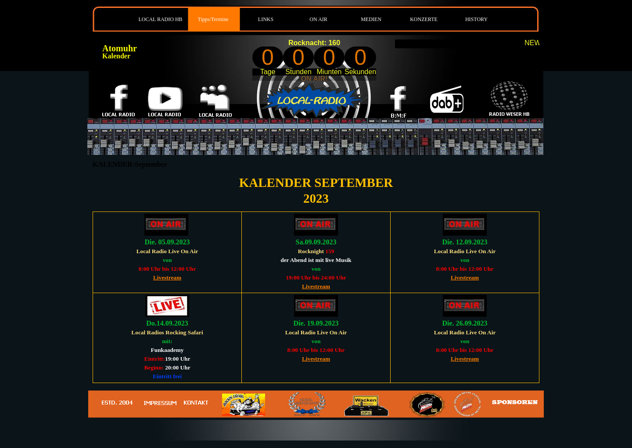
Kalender (116, 56)
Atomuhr (119, 48)
